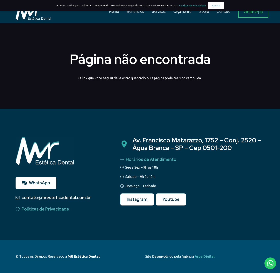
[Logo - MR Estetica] (33, 11)
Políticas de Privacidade (192, 5)
